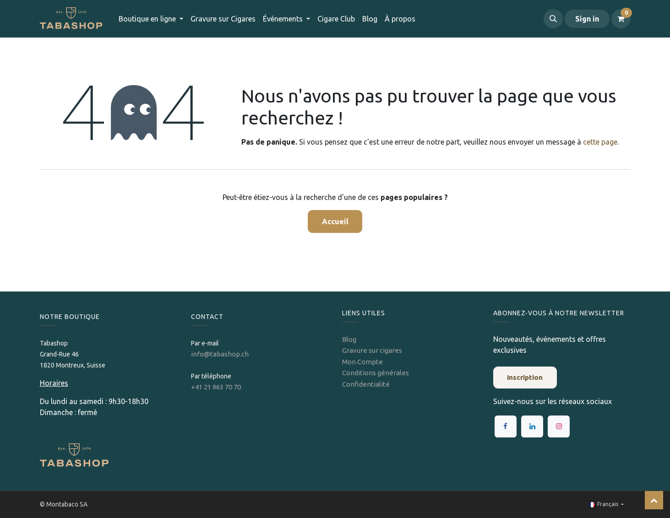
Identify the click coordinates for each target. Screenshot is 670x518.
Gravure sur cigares (372, 350)
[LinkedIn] (532, 426)
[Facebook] (506, 426)
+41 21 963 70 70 (216, 387)
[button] (553, 18)
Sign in (587, 19)
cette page (600, 142)
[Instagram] (559, 426)
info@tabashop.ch (220, 354)
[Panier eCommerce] (621, 18)
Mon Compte (362, 362)
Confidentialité (366, 384)
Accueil (335, 221)
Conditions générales (375, 373)
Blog (349, 339)
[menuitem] (223, 19)
